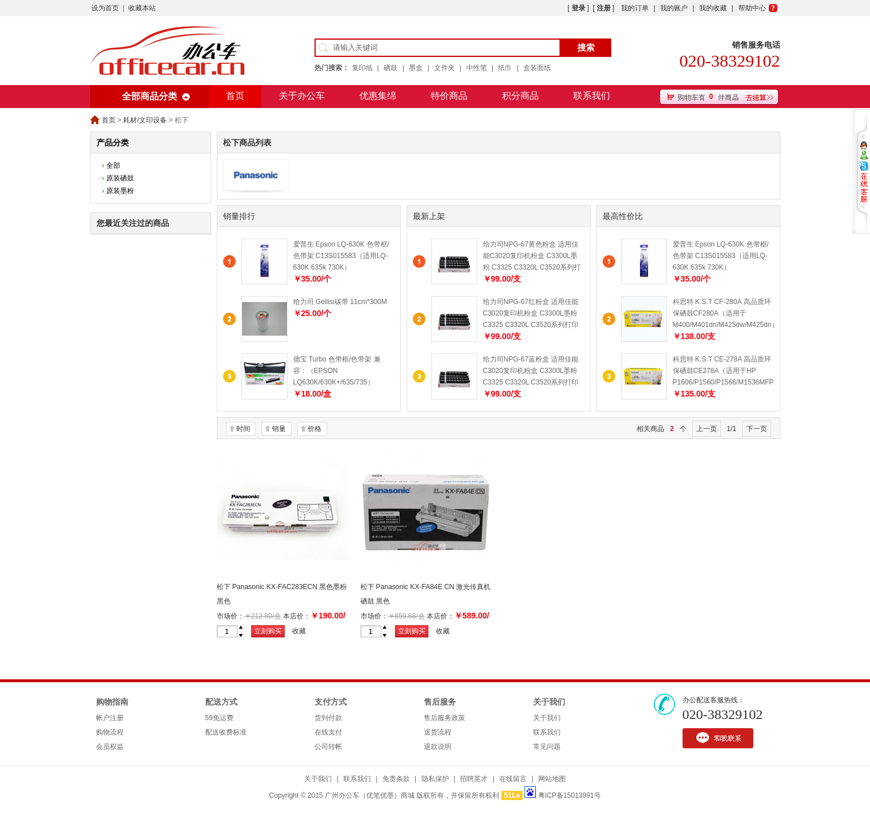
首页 (235, 96)
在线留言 (513, 779)
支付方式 (331, 702)
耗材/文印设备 (144, 120)
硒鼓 (390, 68)
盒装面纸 (537, 68)
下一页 (756, 429)
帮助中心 (752, 8)
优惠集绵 (377, 96)
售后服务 (440, 702)
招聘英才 (474, 779)
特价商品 (449, 96)
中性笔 (476, 68)
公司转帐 (328, 747)
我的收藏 (713, 8)
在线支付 (328, 732)
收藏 (299, 631)
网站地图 (552, 779)
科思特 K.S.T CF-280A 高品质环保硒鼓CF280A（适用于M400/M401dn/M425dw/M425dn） (726, 313)
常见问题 (547, 747)
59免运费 (219, 718)
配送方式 (221, 702)
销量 (279, 429)
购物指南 (112, 702)
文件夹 (444, 68)
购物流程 (110, 732)
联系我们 (591, 96)
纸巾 (505, 68)
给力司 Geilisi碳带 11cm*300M (340, 302)
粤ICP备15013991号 (569, 795)
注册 (604, 8)
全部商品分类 (149, 96)
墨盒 (416, 68)
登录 (578, 8)
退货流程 (437, 732)
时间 (243, 429)
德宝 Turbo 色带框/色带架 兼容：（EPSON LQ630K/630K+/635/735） (337, 370)
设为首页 (105, 8)
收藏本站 (142, 8)
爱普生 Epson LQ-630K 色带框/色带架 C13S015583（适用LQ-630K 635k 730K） (341, 255)
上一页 (706, 429)
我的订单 (635, 8)
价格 (314, 429)
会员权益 (110, 747)
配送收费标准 (226, 732)
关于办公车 (302, 96)
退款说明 (437, 747)
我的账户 (674, 8)
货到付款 (328, 718)
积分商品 (520, 96)
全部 (113, 166)
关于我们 (549, 702)
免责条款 (396, 779)
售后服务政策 (444, 718)
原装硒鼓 (120, 178)
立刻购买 (268, 631)
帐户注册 (110, 718)
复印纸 (362, 68)
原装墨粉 (120, 191)
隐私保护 (435, 779)
